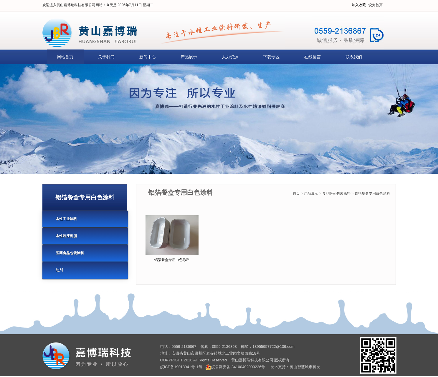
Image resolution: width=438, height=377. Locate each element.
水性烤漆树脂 (66, 236)
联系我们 (354, 56)
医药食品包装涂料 (70, 253)
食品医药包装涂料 (336, 193)
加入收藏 (359, 5)
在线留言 (312, 56)
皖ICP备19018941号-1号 (181, 367)
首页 (296, 193)
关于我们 (106, 56)
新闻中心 (147, 56)
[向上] (425, 364)
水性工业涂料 (66, 219)
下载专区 (271, 56)
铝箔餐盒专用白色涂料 (372, 193)
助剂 (59, 270)
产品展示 (189, 56)
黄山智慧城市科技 (305, 367)
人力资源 (230, 56)
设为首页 (375, 5)
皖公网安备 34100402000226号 (235, 367)
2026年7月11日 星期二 (135, 5)
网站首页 (65, 56)
